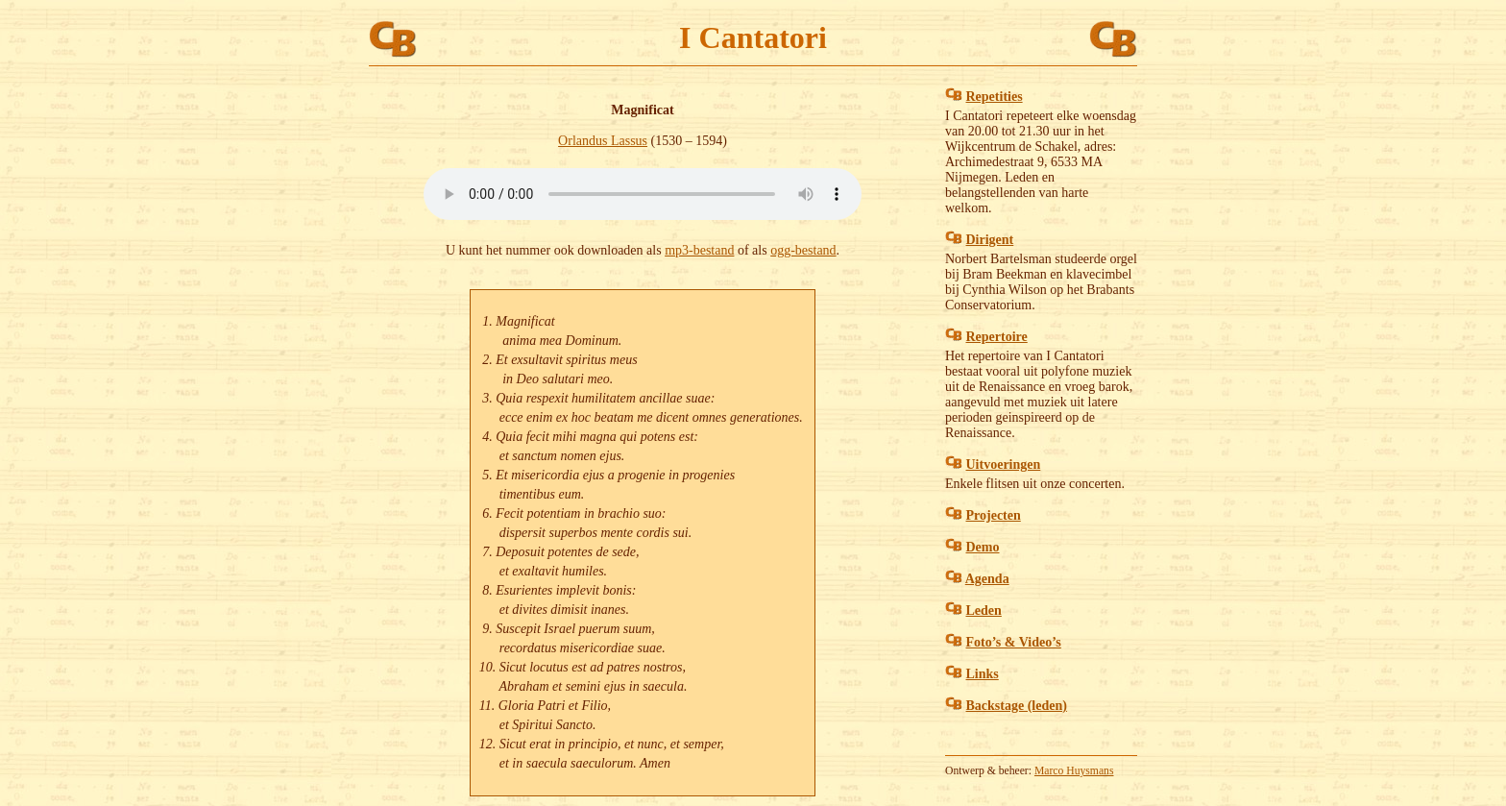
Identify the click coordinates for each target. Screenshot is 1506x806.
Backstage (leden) (1016, 705)
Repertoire (997, 337)
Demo (983, 547)
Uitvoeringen (1003, 464)
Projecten (993, 515)
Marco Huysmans (1074, 771)
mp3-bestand (699, 250)
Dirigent (990, 239)
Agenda (987, 579)
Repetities (994, 96)
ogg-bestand (803, 250)
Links (982, 674)
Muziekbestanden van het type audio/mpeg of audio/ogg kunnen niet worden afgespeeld (643, 194)
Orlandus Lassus (602, 141)
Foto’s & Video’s (1013, 642)
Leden (984, 610)
